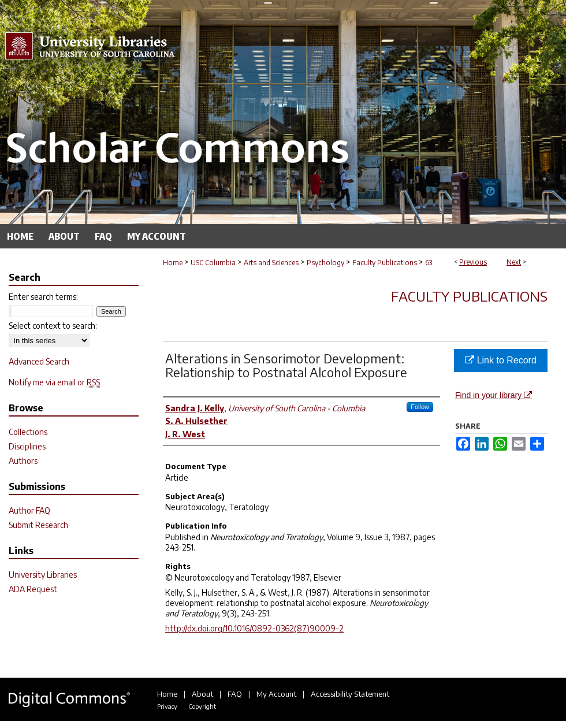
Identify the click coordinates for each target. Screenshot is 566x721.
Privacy (167, 706)
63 (428, 262)
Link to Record (501, 360)
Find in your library (493, 395)
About (202, 693)
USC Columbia (213, 262)
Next (514, 262)
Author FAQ (29, 510)
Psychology (325, 262)
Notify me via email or (54, 382)
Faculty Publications (384, 262)
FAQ (235, 693)
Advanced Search (39, 361)
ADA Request (33, 589)
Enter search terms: (43, 297)
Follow (420, 406)
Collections (28, 432)
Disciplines (27, 446)
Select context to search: (53, 325)
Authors (23, 461)
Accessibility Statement (350, 693)
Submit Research (38, 525)
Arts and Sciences (271, 262)
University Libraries (43, 574)
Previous (473, 262)
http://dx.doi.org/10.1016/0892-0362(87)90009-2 (254, 628)
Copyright (202, 706)
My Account (276, 693)
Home (173, 262)
